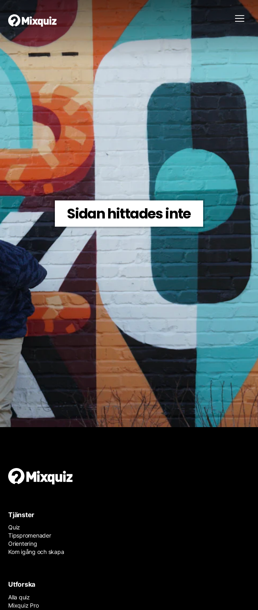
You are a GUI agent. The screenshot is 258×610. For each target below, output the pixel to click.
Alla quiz (19, 597)
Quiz (14, 527)
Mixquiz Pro (23, 605)
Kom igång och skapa (36, 551)
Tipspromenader (29, 535)
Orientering (22, 543)
